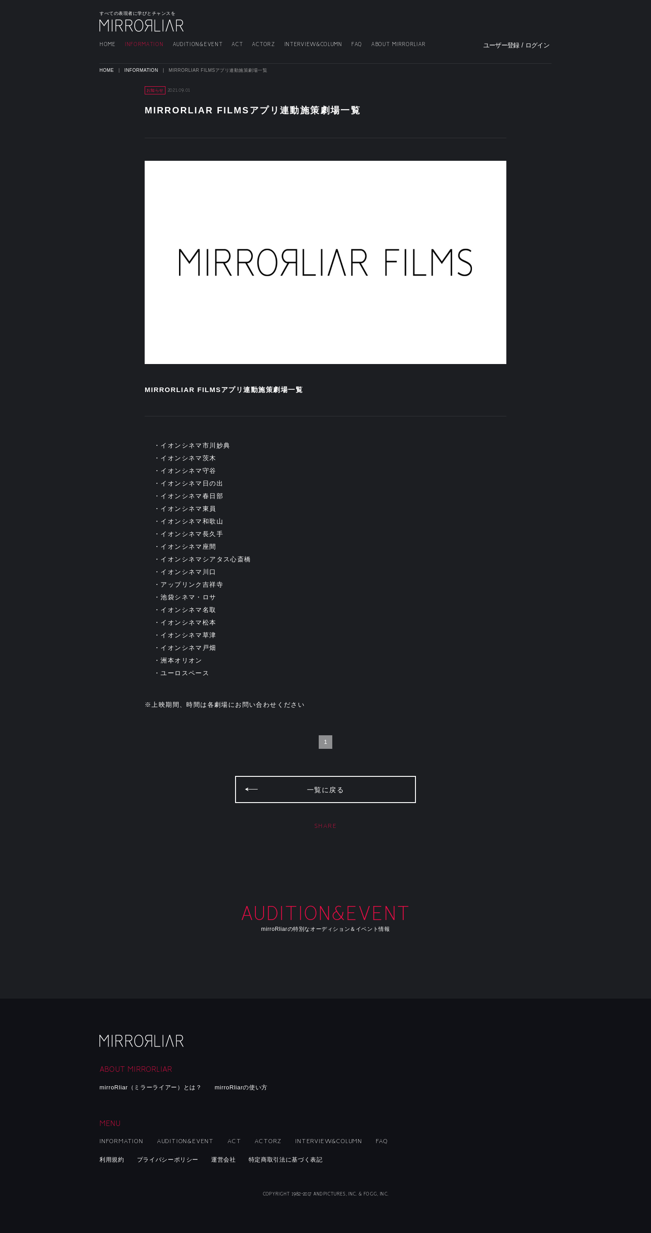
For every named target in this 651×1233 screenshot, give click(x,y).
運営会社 (223, 1159)
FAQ (356, 44)
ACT (237, 44)
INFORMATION (144, 44)
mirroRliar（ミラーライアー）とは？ (150, 1087)
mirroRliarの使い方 (241, 1087)
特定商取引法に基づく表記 (286, 1159)
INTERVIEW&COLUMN (313, 44)
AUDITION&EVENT (198, 44)
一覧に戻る (325, 790)
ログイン (537, 45)
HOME (107, 44)
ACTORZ (263, 44)
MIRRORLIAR (142, 25)
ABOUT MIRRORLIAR (398, 44)
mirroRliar (142, 1041)
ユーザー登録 (501, 45)
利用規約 (111, 1159)
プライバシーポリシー (168, 1159)
